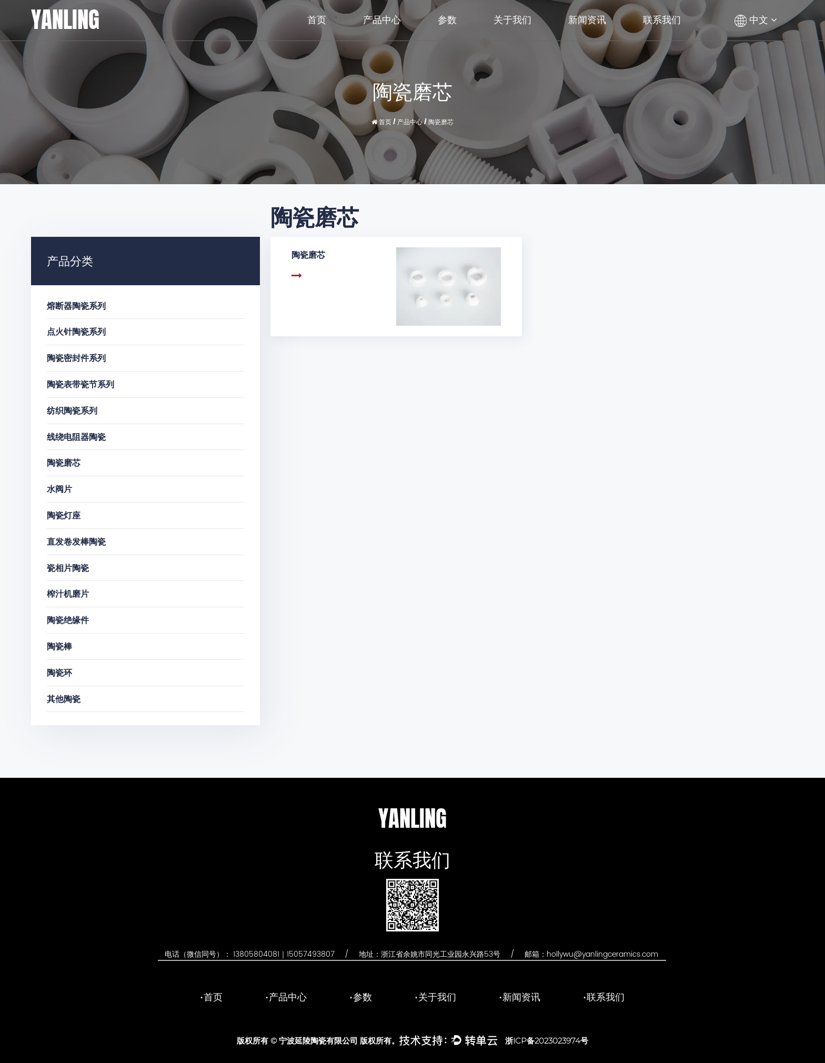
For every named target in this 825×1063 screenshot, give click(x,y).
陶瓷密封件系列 (76, 358)
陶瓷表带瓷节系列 (80, 384)
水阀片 (59, 489)
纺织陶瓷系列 (72, 410)
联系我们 (662, 20)
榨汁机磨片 (68, 593)
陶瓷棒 (59, 646)
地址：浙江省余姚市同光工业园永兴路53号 (429, 954)
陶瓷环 (59, 672)
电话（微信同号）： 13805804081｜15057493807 (250, 954)
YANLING (65, 19)
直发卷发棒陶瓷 (76, 541)
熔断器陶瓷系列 (76, 305)
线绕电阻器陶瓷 (76, 436)
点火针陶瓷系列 (76, 331)
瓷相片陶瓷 (68, 567)
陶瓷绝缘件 (68, 620)
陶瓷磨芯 (64, 462)
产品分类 (70, 260)
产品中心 (382, 20)
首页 (316, 20)
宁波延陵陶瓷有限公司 (318, 1041)
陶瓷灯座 (64, 515)
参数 (447, 20)
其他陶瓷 (64, 699)
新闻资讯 (587, 20)
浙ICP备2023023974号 (546, 1041)
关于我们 (512, 20)
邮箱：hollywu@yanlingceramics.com (591, 954)
